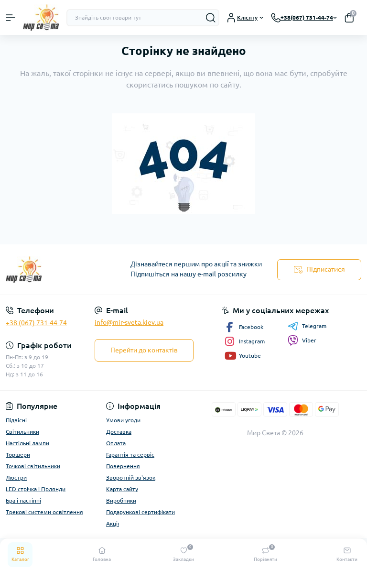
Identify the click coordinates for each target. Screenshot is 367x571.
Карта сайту (122, 489)
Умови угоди (123, 420)
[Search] (211, 17)
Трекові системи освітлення (44, 512)
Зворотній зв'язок (130, 477)
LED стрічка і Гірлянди (35, 489)
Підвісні (16, 420)
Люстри (16, 477)
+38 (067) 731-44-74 (36, 323)
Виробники (121, 500)
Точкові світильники (33, 466)
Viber (302, 340)
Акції (112, 523)
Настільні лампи (27, 443)
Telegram (307, 326)
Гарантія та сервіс (130, 454)
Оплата (116, 443)
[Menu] (10, 17)
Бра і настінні (23, 500)
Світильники (22, 431)
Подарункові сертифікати (140, 512)
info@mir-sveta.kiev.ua (129, 322)
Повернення (123, 466)
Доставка (118, 431)
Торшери (18, 454)
